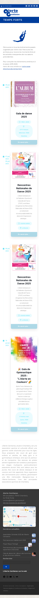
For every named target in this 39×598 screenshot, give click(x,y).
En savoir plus (24, 143)
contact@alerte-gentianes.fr (13, 503)
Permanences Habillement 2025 (14, 543)
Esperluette (30, 589)
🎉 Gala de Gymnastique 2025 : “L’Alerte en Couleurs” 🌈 (24, 378)
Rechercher (7, 562)
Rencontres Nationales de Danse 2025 (24, 189)
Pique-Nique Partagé (10, 547)
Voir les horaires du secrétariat (14, 506)
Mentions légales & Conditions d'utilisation (15, 591)
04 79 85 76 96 (7, 6)
